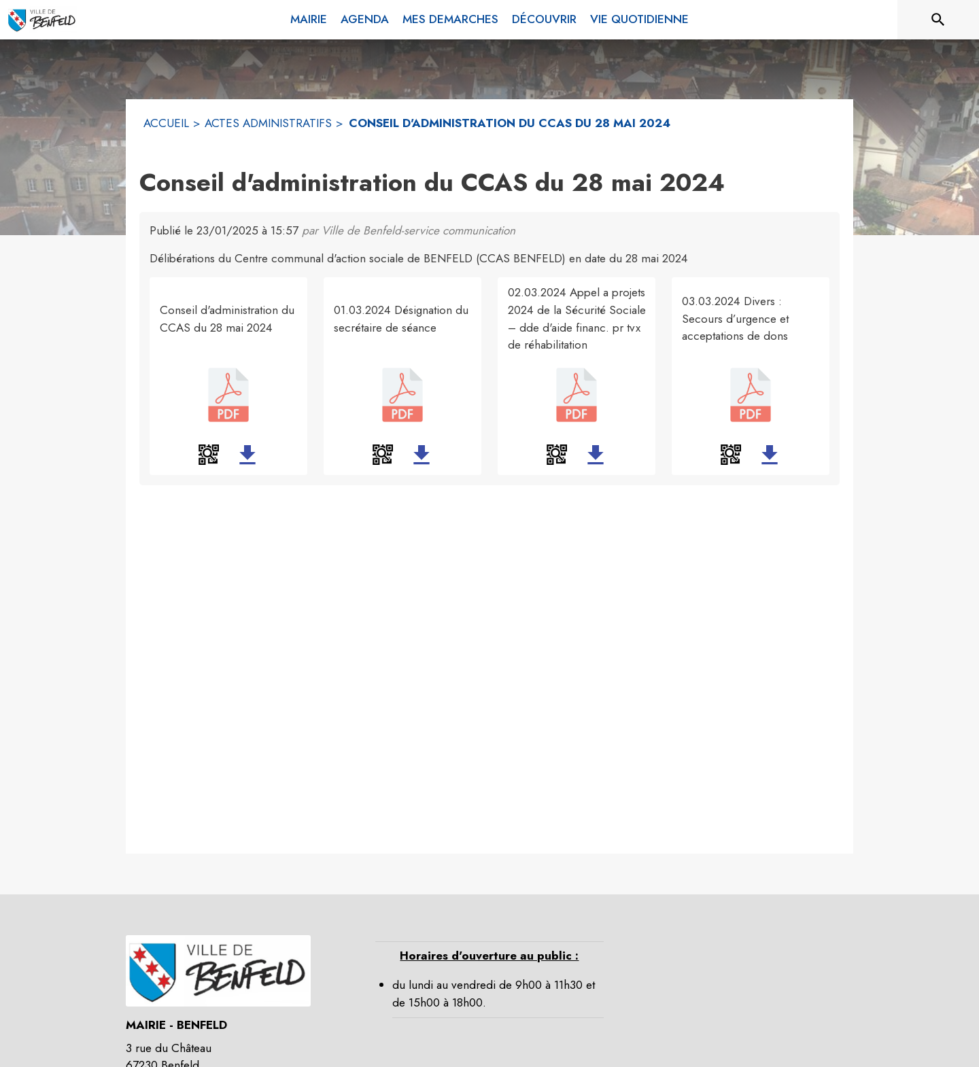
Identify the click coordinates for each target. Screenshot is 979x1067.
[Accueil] (42, 19)
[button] (208, 454)
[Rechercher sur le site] (938, 20)
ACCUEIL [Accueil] (166, 123)
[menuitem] (309, 19)
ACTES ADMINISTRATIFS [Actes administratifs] (268, 123)
